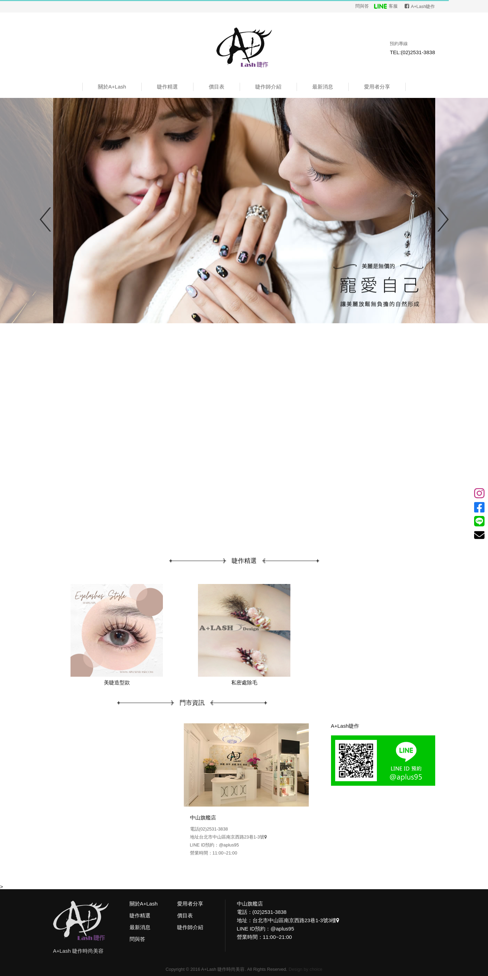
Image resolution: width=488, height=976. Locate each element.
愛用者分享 (377, 87)
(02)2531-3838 (213, 829)
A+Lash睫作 (345, 726)
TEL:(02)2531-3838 (412, 52)
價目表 (216, 87)
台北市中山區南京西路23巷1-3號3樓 (296, 920)
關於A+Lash (112, 87)
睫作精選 (167, 87)
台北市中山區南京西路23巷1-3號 (233, 837)
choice (315, 969)
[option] (244, 210)
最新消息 (322, 87)
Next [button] (443, 219)
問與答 (362, 6)
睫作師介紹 (268, 87)
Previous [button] (45, 219)
